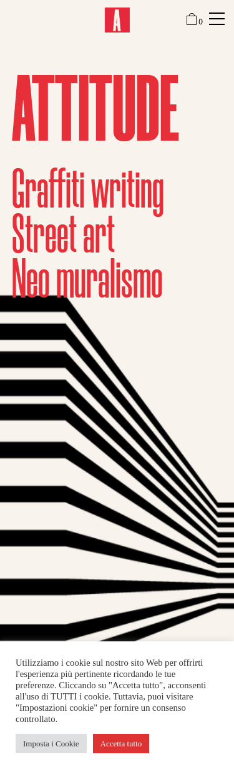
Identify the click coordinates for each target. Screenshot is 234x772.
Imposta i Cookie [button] (51, 743)
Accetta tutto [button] (121, 743)
